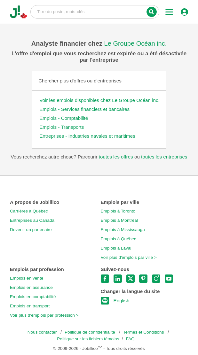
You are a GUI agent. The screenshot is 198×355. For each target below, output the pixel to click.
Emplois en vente (26, 278)
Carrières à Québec (29, 211)
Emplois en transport (30, 306)
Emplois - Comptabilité (63, 118)
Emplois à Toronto (118, 211)
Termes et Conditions (144, 332)
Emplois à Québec (118, 238)
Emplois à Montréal (119, 220)
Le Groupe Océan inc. (135, 43)
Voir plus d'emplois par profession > (44, 315)
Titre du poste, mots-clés (94, 11)
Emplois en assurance (31, 287)
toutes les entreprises (164, 156)
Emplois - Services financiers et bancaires (84, 109)
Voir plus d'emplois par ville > (129, 257)
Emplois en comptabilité (33, 296)
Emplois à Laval (116, 248)
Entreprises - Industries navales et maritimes (87, 136)
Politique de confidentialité (90, 332)
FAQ (130, 338)
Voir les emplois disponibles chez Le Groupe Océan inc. (99, 100)
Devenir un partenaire (31, 229)
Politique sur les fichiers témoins (88, 338)
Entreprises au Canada (32, 220)
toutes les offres (116, 156)
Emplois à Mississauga (123, 229)
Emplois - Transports (61, 127)
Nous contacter (43, 332)
